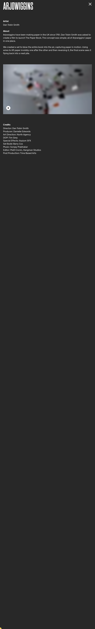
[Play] (8, 108)
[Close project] (90, 4)
